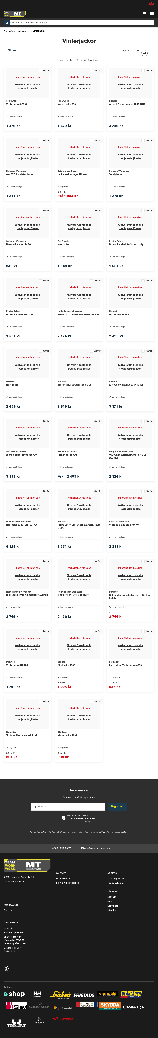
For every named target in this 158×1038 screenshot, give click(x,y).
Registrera (117, 807)
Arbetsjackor (24, 31)
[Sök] (79, 22)
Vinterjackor (39, 31)
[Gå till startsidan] (15, 14)
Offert (110, 902)
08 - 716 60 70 (63, 848)
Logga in (111, 897)
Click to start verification (82, 819)
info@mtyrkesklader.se (97, 848)
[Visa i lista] (151, 53)
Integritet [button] (112, 910)
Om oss (8, 910)
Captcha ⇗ (90, 822)
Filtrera (12, 51)
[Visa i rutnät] (144, 53)
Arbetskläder (9, 31)
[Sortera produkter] (129, 51)
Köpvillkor (112, 906)
